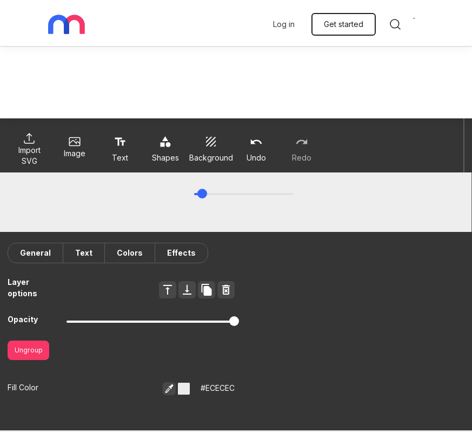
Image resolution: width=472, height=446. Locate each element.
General (35, 252)
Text (83, 252)
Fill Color (23, 387)
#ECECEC (218, 387)
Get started (343, 24)
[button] (184, 389)
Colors (130, 252)
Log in (284, 24)
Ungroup (29, 350)
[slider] (202, 193)
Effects (181, 252)
